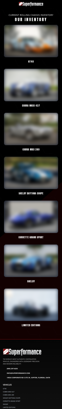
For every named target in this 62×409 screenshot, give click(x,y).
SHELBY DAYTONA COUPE (11, 398)
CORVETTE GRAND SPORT (11, 401)
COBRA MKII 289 (8, 395)
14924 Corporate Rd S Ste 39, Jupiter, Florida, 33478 (26, 377)
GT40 (4, 389)
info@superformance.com (16, 373)
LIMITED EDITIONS (9, 407)
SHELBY (5, 404)
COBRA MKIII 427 (8, 392)
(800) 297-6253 (10, 368)
